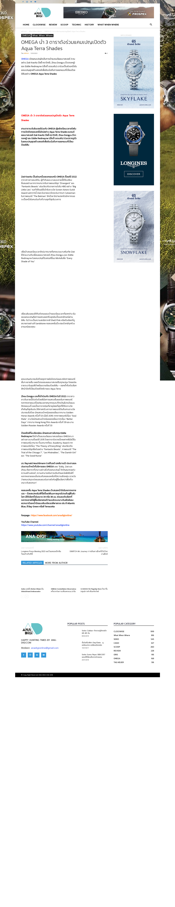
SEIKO (116, 867)
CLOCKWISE (39, 24)
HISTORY (89, 24)
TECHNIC (76, 24)
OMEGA (26, 35)
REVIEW (53, 24)
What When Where (108, 24)
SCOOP (64, 24)
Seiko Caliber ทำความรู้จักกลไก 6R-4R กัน (94, 860)
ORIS (116, 882)
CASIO (116, 871)
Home (26, 24)
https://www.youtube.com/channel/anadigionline (45, 753)
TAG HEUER (119, 890)
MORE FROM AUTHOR (56, 791)
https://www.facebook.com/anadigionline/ (51, 743)
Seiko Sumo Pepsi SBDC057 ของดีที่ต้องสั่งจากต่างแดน (93, 883)
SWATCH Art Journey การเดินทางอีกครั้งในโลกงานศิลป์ (89, 780)
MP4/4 (26, 53)
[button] (151, 25)
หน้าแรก (24, 31)
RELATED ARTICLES (32, 791)
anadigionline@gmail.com (45, 876)
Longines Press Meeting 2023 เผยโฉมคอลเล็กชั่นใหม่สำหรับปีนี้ (41, 780)
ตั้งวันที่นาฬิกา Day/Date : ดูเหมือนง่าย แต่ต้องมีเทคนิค (92, 871)
